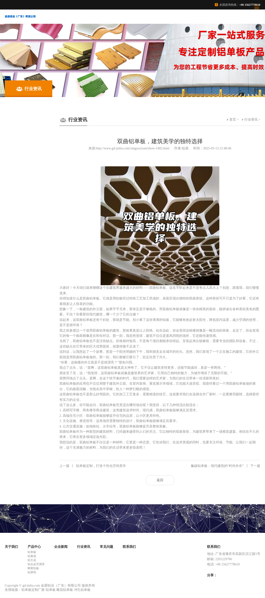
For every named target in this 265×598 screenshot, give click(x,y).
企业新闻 (60, 547)
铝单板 (32, 552)
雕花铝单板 (64, 590)
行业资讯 (251, 119)
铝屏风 (32, 572)
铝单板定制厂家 (33, 590)
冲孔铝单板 (82, 590)
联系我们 (129, 547)
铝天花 (32, 560)
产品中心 (34, 547)
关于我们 (11, 547)
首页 (232, 119)
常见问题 (106, 547)
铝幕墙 (32, 556)
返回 (160, 480)
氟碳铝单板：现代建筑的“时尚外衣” (225, 466)
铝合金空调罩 (36, 564)
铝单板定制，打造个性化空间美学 (92, 466)
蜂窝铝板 (33, 568)
